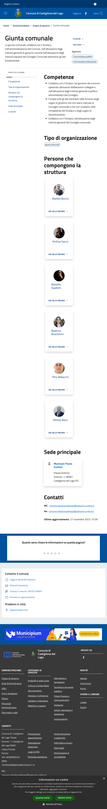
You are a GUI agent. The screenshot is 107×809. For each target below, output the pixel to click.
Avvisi (83, 688)
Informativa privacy (63, 743)
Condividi (78, 39)
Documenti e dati (10, 712)
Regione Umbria (11, 4)
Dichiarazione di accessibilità (61, 755)
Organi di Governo (10, 678)
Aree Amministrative (11, 683)
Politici (5, 698)
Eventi (83, 707)
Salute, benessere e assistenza (63, 712)
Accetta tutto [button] (43, 798)
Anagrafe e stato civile (38, 680)
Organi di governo (41, 25)
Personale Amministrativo (9, 705)
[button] (53, 804)
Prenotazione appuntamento (35, 735)
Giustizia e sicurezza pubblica (63, 689)
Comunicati (85, 683)
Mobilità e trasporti (37, 705)
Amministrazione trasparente (62, 735)
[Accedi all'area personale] (95, 4)
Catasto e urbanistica (38, 700)
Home (6, 25)
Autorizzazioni (61, 719)
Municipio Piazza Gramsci (63, 465)
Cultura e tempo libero (38, 685)
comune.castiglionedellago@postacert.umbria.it (71, 505)
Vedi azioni (79, 44)
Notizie (83, 678)
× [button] (104, 779)
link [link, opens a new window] (80, 792)
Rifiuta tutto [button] (64, 798)
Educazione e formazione (60, 680)
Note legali (59, 748)
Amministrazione (21, 25)
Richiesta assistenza (37, 757)
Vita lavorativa (35, 690)
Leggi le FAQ (34, 751)
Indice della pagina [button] (16, 72)
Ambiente (58, 705)
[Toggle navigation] (5, 13)
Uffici (4, 688)
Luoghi (83, 702)
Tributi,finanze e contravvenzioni (61, 698)
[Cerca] (101, 13)
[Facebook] (84, 13)
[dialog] (53, 792)
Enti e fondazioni (10, 693)
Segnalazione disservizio (34, 744)
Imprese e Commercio (38, 695)
